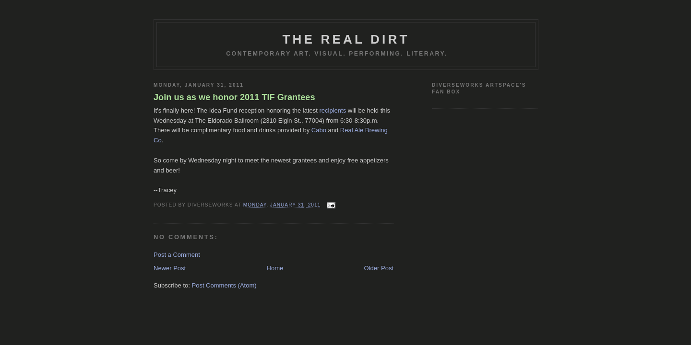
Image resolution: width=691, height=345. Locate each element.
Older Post (378, 268)
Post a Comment (177, 254)
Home (275, 268)
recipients (333, 110)
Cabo (318, 130)
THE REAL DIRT (345, 39)
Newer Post (170, 268)
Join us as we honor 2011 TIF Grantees (234, 97)
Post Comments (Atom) (224, 285)
